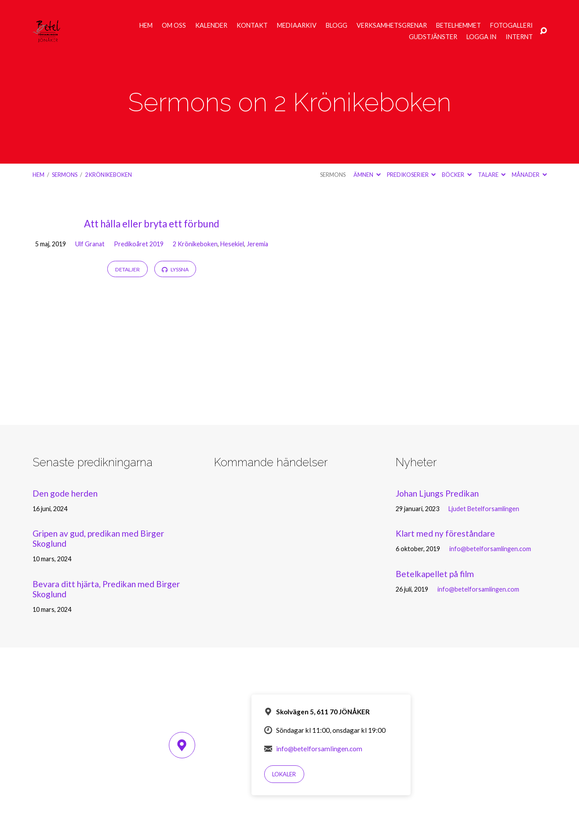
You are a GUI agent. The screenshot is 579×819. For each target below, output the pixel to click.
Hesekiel (232, 244)
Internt (519, 37)
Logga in (481, 37)
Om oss (174, 25)
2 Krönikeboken (108, 174)
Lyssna (175, 269)
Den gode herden (65, 493)
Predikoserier (411, 174)
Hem (146, 25)
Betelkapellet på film (435, 574)
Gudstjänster (433, 37)
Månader (529, 174)
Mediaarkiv (297, 25)
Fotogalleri (511, 25)
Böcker (456, 174)
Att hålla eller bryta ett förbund (151, 224)
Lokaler (284, 774)
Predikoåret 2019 (139, 244)
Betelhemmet (458, 25)
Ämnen (366, 174)
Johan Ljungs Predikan (437, 493)
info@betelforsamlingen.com (490, 548)
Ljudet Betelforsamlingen (483, 508)
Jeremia (257, 244)
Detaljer (127, 269)
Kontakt (252, 25)
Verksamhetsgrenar (392, 25)
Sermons (64, 174)
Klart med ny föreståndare (445, 533)
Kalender (211, 25)
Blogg (336, 25)
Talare (492, 174)
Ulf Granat (90, 244)
